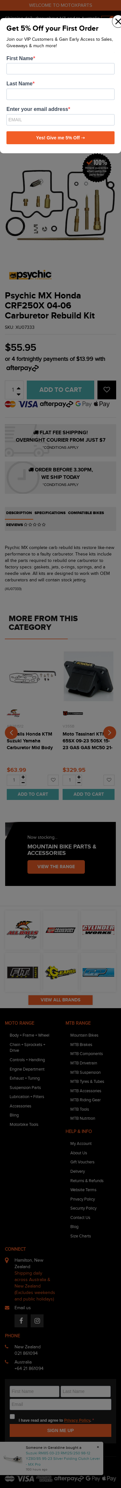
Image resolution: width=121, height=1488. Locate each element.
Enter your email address (37, 109)
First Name (19, 58)
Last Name (19, 83)
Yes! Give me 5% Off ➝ (60, 137)
